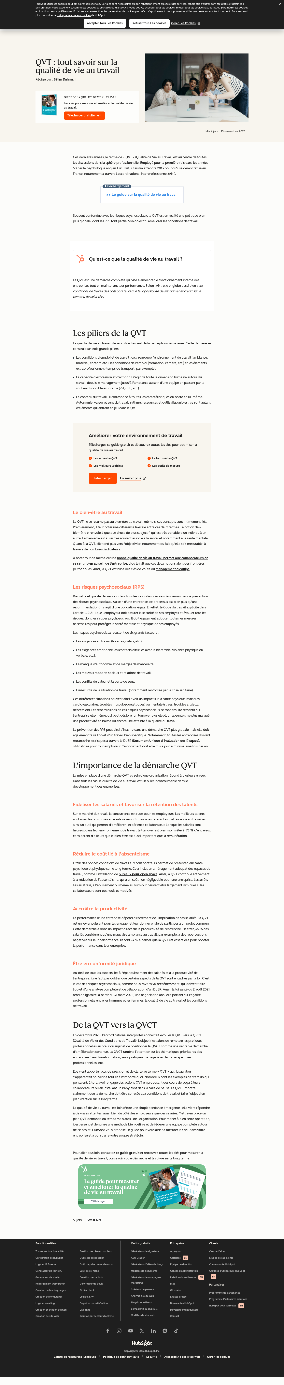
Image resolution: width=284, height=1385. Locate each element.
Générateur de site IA (48, 1285)
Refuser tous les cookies (149, 23)
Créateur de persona (142, 1297)
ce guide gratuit (127, 1153)
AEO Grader (138, 1265)
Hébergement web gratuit (50, 1291)
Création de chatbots (92, 1285)
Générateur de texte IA (49, 1278)
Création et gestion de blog (51, 1317)
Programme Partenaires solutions (228, 1309)
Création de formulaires (49, 1304)
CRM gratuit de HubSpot (49, 1265)
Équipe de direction (181, 1272)
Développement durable (184, 1317)
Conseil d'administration (184, 1278)
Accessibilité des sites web (182, 1364)
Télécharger (103, 478)
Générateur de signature (145, 1259)
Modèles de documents (144, 1278)
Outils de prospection (92, 1265)
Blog (173, 1291)
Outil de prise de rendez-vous (97, 1272)
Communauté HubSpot (222, 1272)
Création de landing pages (51, 1298)
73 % (189, 830)
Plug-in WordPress (141, 1310)
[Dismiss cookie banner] (280, 3)
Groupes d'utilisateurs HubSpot (227, 1282)
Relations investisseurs (187, 1285)
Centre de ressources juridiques (75, 1364)
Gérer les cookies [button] (218, 1364)
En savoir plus (133, 478)
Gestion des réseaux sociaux (96, 1259)
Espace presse (178, 1304)
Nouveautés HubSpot (182, 1311)
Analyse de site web (142, 1304)
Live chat (85, 1317)
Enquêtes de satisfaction (94, 1311)
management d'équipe (173, 569)
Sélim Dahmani (65, 79)
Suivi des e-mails (89, 1278)
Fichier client (87, 1298)
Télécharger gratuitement (84, 115)
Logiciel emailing (45, 1311)
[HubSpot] (142, 1351)
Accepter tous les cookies (105, 23)
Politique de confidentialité (121, 1364)
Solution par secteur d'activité (97, 1324)
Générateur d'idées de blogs (147, 1272)
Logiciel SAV (87, 1304)
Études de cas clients (221, 1265)
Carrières (179, 1265)
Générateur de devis (91, 1291)
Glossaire (175, 1298)
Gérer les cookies (185, 23)
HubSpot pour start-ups (226, 1316)
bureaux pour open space (138, 874)
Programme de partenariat (224, 1303)
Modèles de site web (142, 1323)
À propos (175, 1259)
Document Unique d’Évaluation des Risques (165, 741)
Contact (174, 1324)
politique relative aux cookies (73, 15)
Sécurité (151, 1364)
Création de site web (47, 1324)
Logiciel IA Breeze (46, 1272)
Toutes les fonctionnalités (50, 1259)
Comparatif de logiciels (144, 1317)
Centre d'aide (217, 1259)
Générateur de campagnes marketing (146, 1288)
